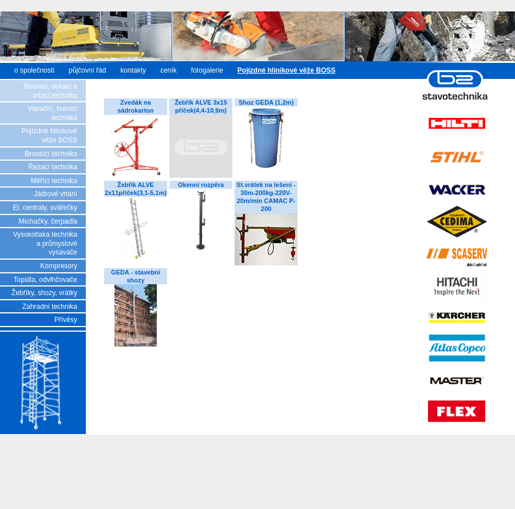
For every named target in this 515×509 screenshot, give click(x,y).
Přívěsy (65, 320)
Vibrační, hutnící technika (53, 113)
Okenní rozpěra (201, 184)
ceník (168, 70)
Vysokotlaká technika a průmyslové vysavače (45, 243)
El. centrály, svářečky (45, 208)
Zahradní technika (49, 307)
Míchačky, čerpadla (48, 221)
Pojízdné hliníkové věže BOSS (49, 135)
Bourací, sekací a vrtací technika (50, 91)
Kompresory (58, 266)
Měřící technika (54, 181)
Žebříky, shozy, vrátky (44, 293)
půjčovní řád (87, 70)
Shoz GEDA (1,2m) (266, 102)
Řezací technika (53, 167)
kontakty (133, 70)
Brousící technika (51, 154)
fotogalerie (207, 70)
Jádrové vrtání (55, 194)
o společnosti (34, 70)
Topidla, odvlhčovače (45, 280)
